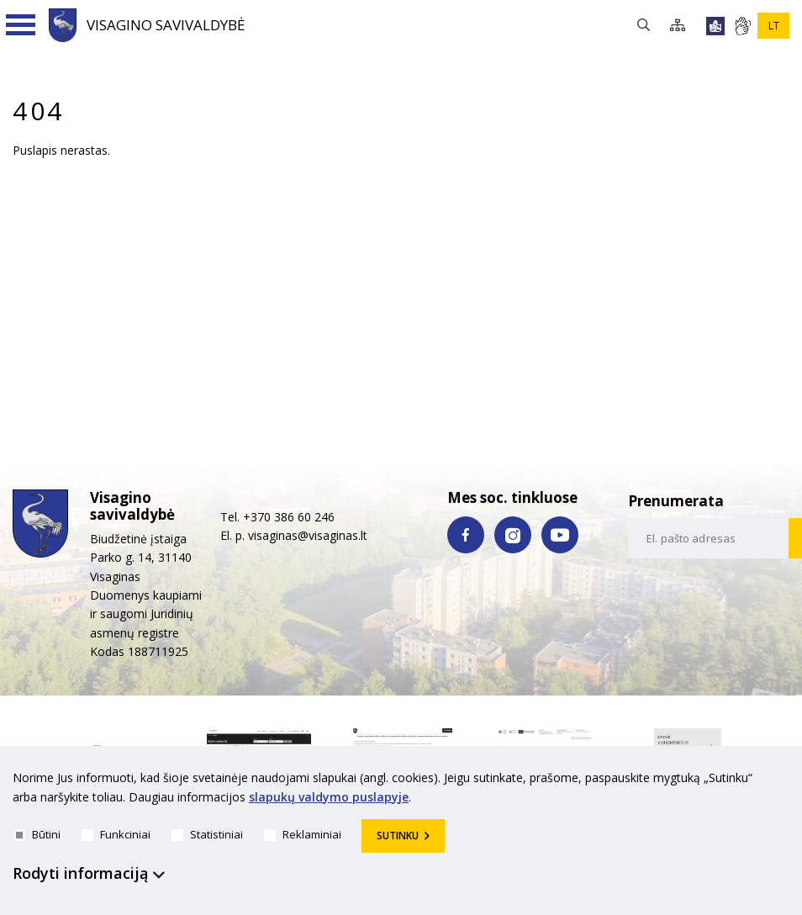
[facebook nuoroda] (465, 534)
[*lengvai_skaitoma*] (715, 26)
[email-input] (708, 538)
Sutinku (398, 835)
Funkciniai (116, 834)
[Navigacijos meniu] (21, 25)
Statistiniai (207, 834)
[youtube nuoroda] (559, 534)
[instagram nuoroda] (512, 534)
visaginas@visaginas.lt (307, 535)
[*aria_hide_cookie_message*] (785, 781)
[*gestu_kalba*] (742, 26)
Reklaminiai (302, 834)
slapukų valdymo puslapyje (329, 797)
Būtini (37, 834)
